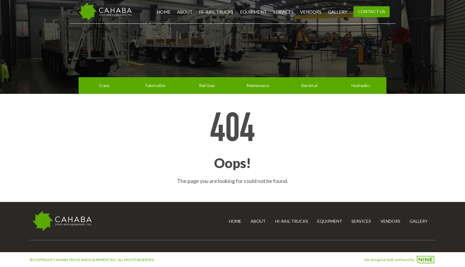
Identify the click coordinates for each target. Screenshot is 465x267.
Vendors (310, 12)
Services (283, 12)
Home (164, 12)
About (184, 12)
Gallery (337, 12)
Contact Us (371, 11)
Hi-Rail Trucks (216, 12)
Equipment (253, 12)
